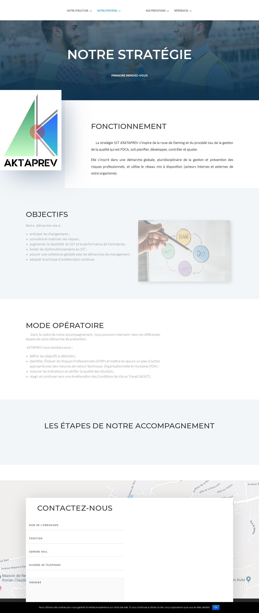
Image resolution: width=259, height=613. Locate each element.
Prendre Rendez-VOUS (129, 74)
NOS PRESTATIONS (154, 9)
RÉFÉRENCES (180, 9)
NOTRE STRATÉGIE (109, 9)
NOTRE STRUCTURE (79, 9)
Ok (215, 607)
